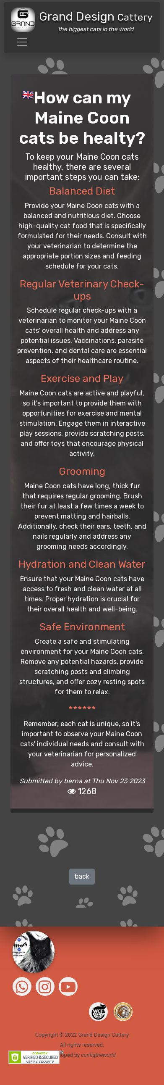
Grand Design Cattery (103, 1035)
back (82, 876)
